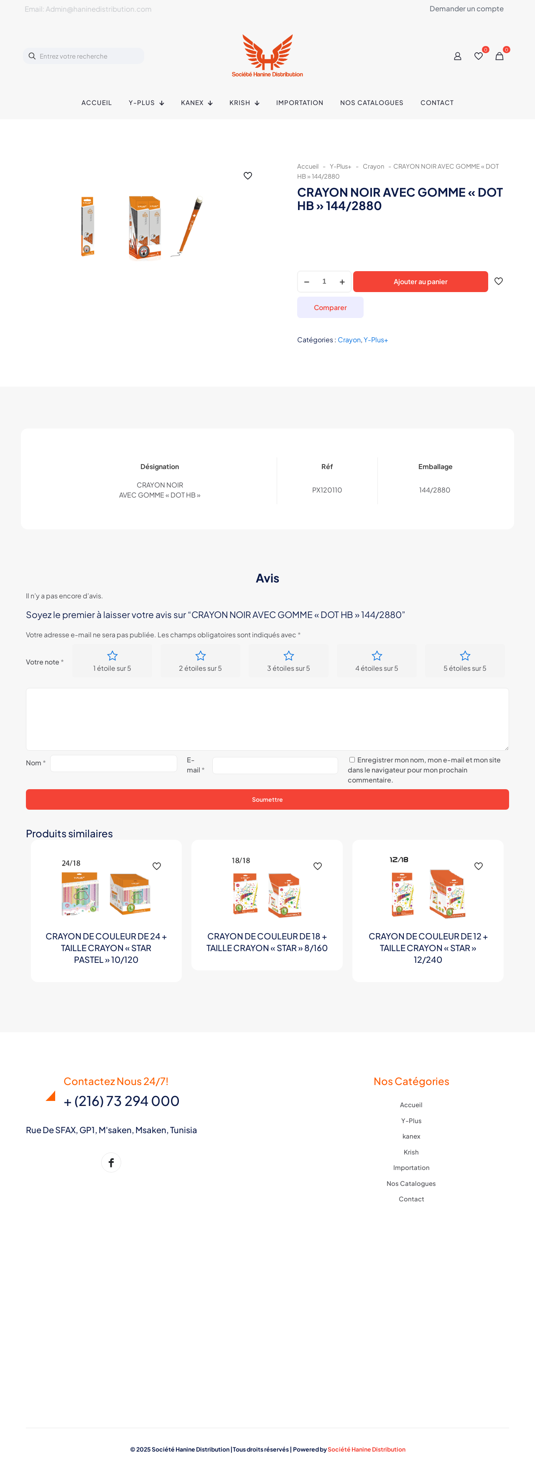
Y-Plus (411, 1120)
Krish (411, 1152)
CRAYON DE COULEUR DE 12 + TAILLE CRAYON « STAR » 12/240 (428, 948)
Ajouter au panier (421, 281)
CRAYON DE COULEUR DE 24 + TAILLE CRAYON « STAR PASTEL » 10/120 (106, 948)
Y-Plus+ (341, 166)
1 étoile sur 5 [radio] (112, 668)
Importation (411, 1167)
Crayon (373, 166)
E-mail (196, 764)
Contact (411, 1199)
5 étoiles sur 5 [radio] (465, 668)
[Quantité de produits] (324, 281)
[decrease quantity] (306, 281)
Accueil (307, 166)
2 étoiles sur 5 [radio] (200, 668)
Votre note (45, 661)
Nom (36, 762)
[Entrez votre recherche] (83, 56)
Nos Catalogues (411, 1183)
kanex (411, 1136)
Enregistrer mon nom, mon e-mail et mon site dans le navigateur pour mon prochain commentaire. (424, 769)
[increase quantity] (342, 281)
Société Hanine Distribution (366, 1449)
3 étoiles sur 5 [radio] (288, 668)
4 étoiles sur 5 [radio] (376, 668)
